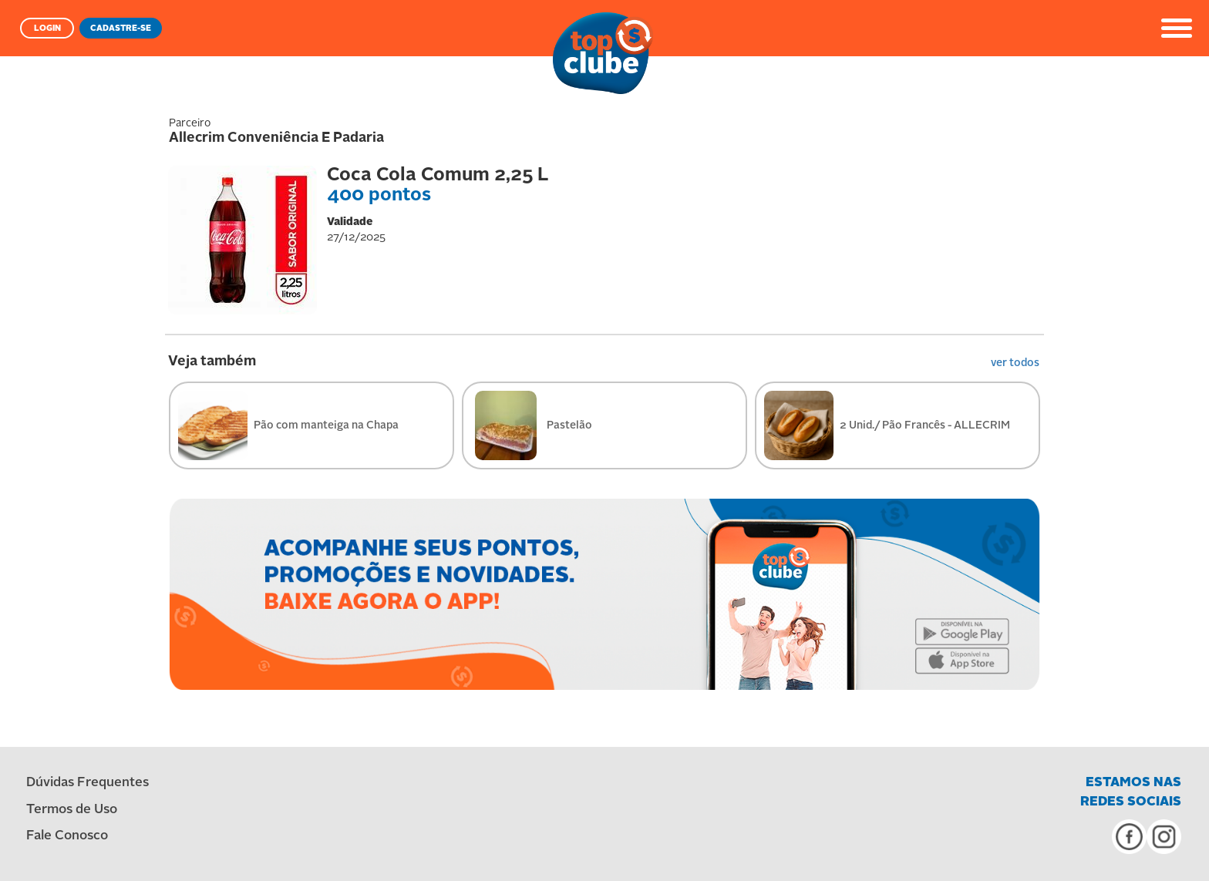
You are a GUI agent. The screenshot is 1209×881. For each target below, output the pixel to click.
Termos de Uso (71, 809)
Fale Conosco (67, 835)
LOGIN (47, 29)
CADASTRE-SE (120, 29)
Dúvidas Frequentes (87, 782)
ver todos (1015, 363)
